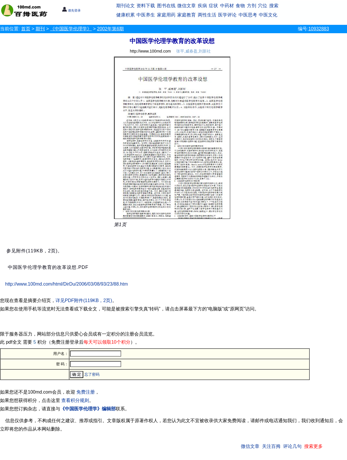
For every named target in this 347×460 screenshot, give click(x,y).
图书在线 (166, 5)
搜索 (273, 5)
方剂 (251, 5)
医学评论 (227, 14)
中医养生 (145, 14)
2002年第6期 (110, 28)
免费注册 (85, 392)
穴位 (262, 5)
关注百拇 (271, 446)
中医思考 (248, 14)
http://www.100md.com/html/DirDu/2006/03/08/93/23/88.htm (66, 284)
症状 (213, 5)
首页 (25, 28)
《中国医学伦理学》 (71, 28)
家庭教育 (186, 14)
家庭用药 (166, 14)
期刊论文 (125, 5)
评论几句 (292, 446)
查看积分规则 (75, 400)
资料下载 (145, 5)
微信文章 (186, 5)
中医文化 (268, 14)
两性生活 (207, 14)
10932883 (318, 28)
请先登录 (71, 10)
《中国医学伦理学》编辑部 (88, 408)
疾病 (202, 5)
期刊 (40, 28)
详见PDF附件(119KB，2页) (84, 300)
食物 (240, 5)
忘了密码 (91, 374)
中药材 (227, 5)
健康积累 (125, 14)
